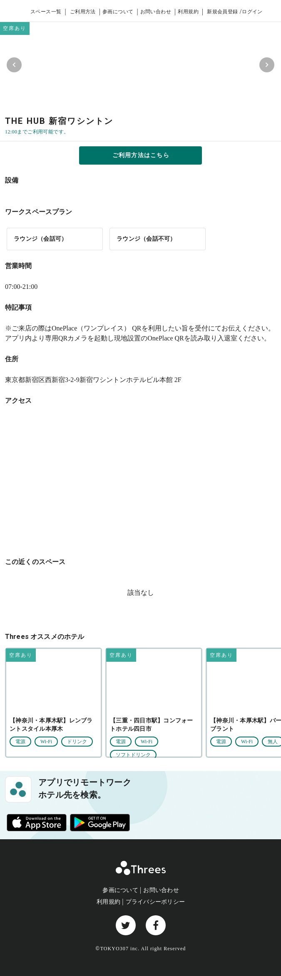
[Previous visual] (14, 64)
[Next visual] (266, 64)
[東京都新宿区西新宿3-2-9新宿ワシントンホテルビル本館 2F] (140, 480)
